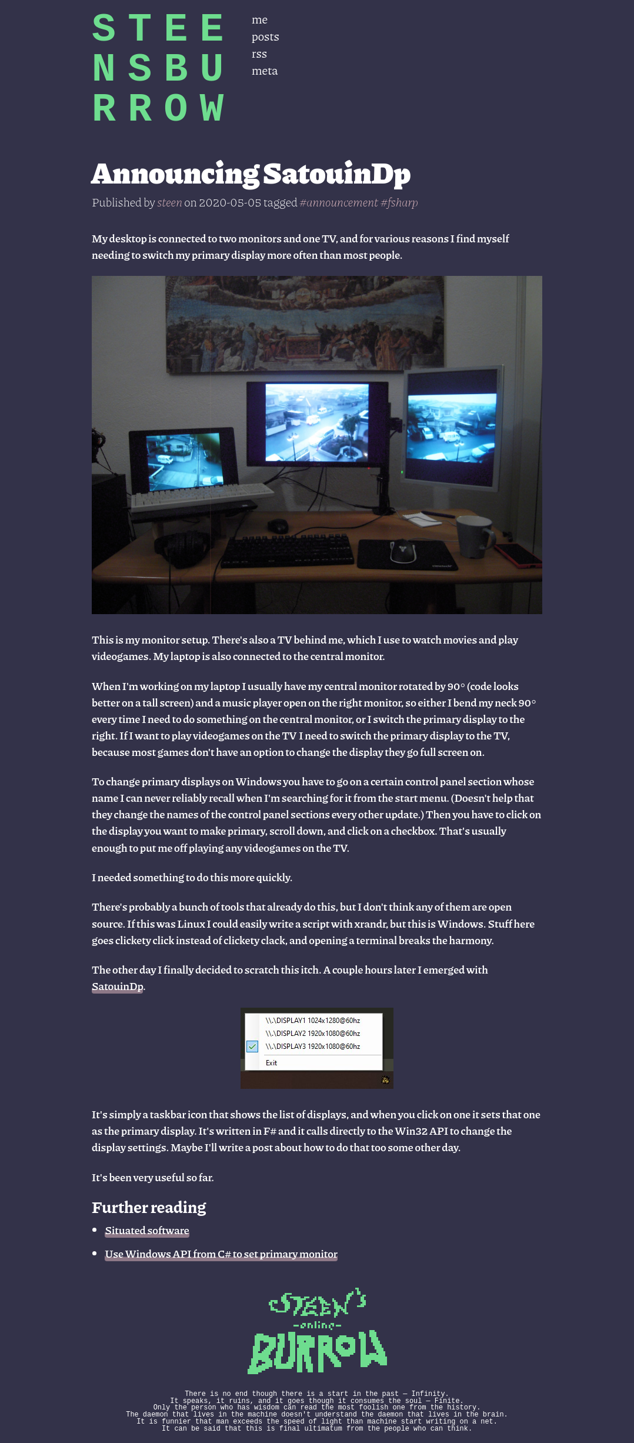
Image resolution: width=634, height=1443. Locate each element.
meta (265, 69)
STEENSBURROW (164, 69)
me (260, 18)
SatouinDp (117, 986)
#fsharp (399, 201)
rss (259, 52)
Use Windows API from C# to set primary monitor (221, 1253)
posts (265, 35)
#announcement (338, 201)
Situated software (147, 1230)
